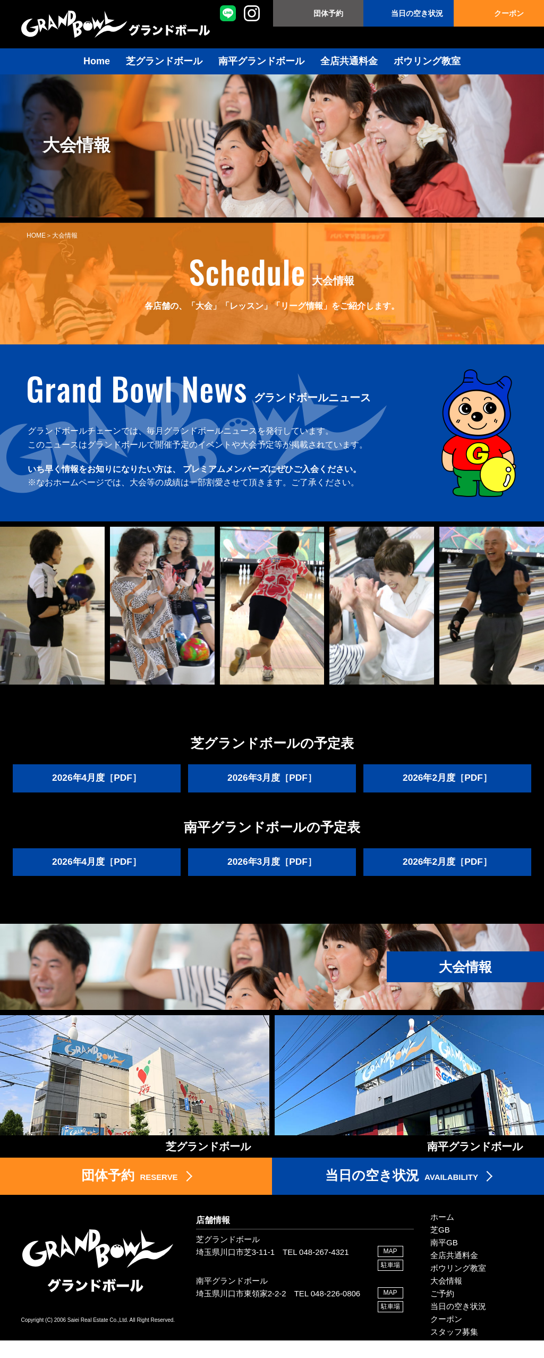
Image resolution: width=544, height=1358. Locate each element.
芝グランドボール (164, 61)
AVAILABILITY (402, 1191)
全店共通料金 (349, 61)
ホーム (442, 1234)
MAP (390, 1268)
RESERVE (129, 1191)
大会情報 (446, 1298)
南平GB (444, 1259)
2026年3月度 (272, 779)
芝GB (440, 1247)
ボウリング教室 (427, 61)
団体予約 (328, 13)
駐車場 (390, 1282)
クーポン (509, 13)
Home (96, 61)
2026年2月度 (447, 779)
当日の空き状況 (417, 13)
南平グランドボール (261, 61)
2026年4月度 (96, 779)
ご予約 (442, 1310)
